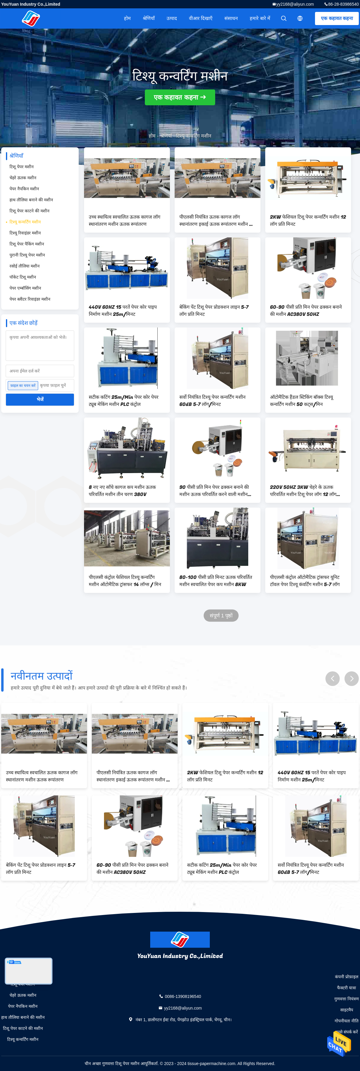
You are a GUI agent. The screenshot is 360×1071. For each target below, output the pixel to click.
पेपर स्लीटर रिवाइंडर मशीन (30, 299)
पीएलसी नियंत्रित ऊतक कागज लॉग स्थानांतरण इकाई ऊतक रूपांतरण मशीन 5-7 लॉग (216, 221)
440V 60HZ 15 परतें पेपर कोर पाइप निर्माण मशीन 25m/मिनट (123, 311)
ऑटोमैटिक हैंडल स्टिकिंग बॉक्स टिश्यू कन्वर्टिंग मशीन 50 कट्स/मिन (301, 401)
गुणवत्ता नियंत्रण (346, 998)
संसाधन (231, 18)
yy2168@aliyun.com (295, 4)
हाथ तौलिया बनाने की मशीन (31, 199)
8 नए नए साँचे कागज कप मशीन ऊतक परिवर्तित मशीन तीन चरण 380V (122, 491)
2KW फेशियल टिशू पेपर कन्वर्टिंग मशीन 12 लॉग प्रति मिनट (308, 221)
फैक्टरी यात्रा (346, 987)
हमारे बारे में (260, 18)
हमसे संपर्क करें (346, 1032)
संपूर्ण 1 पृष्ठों (221, 616)
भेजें (40, 399)
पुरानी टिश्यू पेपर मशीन (27, 255)
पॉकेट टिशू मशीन (23, 277)
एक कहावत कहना (337, 18)
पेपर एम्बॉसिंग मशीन (25, 288)
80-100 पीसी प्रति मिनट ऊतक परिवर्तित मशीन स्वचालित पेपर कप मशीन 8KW (215, 581)
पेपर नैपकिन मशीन (24, 188)
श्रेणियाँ (149, 18)
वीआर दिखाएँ (200, 18)
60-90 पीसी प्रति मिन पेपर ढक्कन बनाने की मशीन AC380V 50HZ (306, 311)
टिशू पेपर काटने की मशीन (29, 210)
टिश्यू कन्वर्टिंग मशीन (25, 222)
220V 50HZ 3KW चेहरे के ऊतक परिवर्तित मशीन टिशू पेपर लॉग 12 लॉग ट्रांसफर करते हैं (303, 491)
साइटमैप (346, 1009)
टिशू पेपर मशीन (22, 166)
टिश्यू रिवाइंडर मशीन (25, 233)
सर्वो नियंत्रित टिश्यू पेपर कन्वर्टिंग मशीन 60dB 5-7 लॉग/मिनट (212, 401)
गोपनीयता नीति (347, 1021)
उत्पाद (172, 18)
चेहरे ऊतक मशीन (23, 177)
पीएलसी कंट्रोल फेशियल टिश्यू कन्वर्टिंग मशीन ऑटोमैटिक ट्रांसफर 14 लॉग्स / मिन (125, 581)
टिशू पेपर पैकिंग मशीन (27, 244)
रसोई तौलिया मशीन (25, 266)
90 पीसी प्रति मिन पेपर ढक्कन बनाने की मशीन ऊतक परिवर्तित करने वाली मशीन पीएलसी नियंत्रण (214, 491)
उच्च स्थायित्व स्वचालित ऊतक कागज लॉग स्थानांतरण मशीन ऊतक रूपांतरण (124, 221)
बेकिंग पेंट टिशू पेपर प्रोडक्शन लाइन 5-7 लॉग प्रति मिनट (214, 311)
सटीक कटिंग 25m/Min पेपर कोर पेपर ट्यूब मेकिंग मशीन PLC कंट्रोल (124, 401)
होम (127, 18)
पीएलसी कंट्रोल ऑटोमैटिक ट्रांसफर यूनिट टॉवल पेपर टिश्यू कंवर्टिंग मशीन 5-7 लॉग (305, 581)
